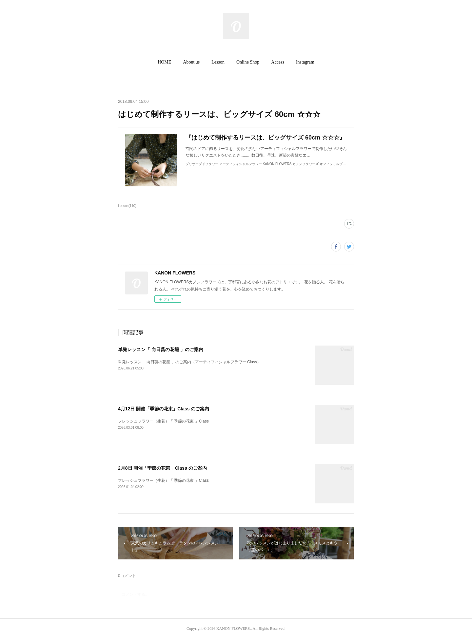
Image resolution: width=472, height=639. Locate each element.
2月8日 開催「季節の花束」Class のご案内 (162, 468)
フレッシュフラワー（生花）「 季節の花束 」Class (163, 421)
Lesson (218, 62)
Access (277, 62)
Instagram (305, 62)
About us (191, 62)
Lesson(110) (127, 206)
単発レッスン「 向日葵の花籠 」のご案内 (160, 349)
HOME (164, 62)
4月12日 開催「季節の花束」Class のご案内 (163, 408)
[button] (164, 62)
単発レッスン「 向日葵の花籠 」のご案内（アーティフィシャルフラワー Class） (189, 362)
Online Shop (247, 62)
